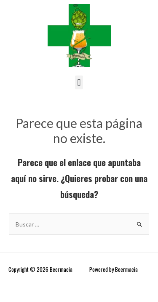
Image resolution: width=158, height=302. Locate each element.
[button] (79, 82)
